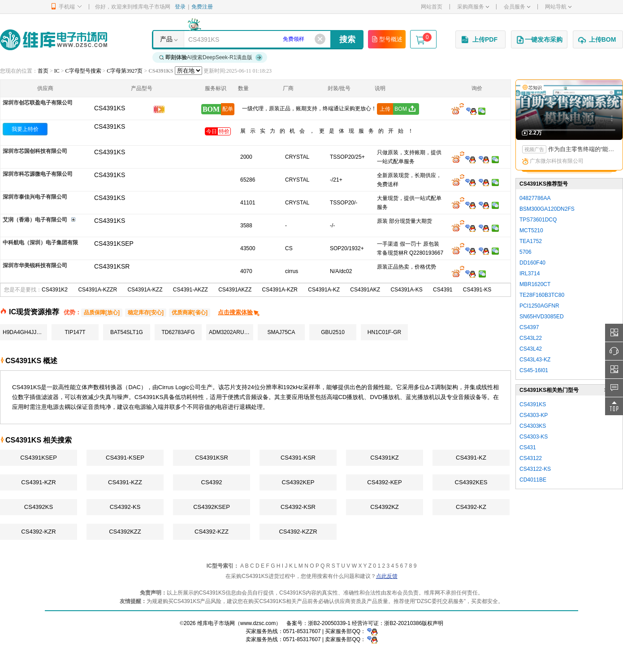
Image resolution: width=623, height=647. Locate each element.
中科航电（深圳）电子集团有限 (40, 242)
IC (57, 71)
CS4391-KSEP (125, 457)
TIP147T (75, 332)
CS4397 (529, 327)
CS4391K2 (55, 290)
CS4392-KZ (471, 507)
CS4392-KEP (384, 482)
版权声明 (432, 623)
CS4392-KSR (298, 507)
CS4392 (211, 482)
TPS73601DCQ (538, 220)
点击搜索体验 (239, 312)
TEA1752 (530, 241)
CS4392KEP (298, 482)
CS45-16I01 (533, 370)
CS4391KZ (384, 457)
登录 (180, 7)
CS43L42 (530, 349)
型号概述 (386, 39)
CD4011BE (532, 480)
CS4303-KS (533, 437)
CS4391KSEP (38, 457)
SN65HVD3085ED (541, 316)
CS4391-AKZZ (190, 290)
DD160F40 (532, 263)
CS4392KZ (384, 507)
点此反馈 (387, 576)
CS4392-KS (125, 507)
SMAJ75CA (281, 332)
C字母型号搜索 (83, 71)
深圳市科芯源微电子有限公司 (38, 174)
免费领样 (293, 39)
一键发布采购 (539, 39)
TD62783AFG (178, 332)
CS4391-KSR (298, 457)
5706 (525, 252)
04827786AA (534, 198)
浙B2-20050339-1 (329, 623)
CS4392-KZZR (298, 531)
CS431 (527, 447)
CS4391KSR (211, 457)
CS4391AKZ (365, 290)
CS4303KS (532, 426)
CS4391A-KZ (324, 290)
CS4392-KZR (38, 531)
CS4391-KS (477, 290)
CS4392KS (38, 507)
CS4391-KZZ (125, 482)
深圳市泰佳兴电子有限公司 (35, 197)
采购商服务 (473, 7)
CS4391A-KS (406, 290)
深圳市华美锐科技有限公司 (35, 265)
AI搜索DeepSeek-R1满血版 (211, 57)
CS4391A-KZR (280, 290)
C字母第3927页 (125, 71)
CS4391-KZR (38, 482)
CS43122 (530, 458)
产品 (166, 39)
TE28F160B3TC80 (541, 295)
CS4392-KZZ (212, 531)
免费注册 (202, 7)
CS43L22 (530, 338)
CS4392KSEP (211, 507)
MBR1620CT (534, 284)
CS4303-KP (533, 415)
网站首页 (431, 7)
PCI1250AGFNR (539, 306)
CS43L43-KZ (534, 359)
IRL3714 (529, 273)
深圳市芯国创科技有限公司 (35, 151)
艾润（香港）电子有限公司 (35, 220)
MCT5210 (531, 230)
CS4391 (442, 290)
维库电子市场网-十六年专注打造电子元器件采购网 (53, 39)
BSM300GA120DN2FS (547, 209)
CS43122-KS (535, 469)
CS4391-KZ (471, 457)
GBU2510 (333, 332)
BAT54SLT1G (126, 332)
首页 (43, 71)
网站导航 (558, 7)
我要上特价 (25, 129)
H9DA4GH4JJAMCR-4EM (25, 332)
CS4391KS (109, 126)
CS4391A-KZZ (144, 290)
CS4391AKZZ (234, 290)
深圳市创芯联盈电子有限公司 (38, 103)
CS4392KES (471, 482)
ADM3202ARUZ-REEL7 (231, 332)
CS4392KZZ (125, 531)
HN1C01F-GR (384, 332)
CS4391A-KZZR (97, 290)
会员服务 (517, 7)
